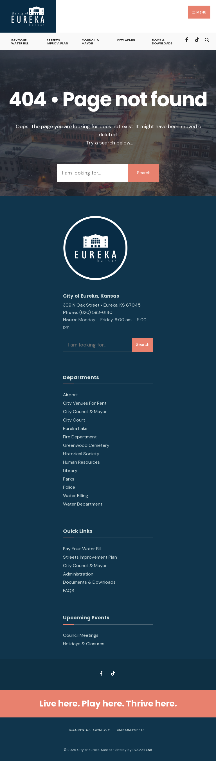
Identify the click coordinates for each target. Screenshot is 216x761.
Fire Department (80, 437)
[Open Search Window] (207, 39)
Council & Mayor (90, 42)
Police (69, 487)
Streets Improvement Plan (90, 557)
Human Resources (81, 462)
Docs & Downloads (162, 42)
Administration (78, 574)
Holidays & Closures (83, 644)
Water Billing (75, 496)
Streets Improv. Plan (57, 42)
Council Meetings (80, 635)
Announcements (130, 730)
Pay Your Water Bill (19, 42)
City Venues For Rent (85, 403)
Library (70, 471)
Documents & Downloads (89, 582)
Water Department (82, 504)
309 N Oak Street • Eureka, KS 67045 (102, 305)
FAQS (68, 591)
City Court (74, 420)
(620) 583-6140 (95, 312)
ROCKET (142, 750)
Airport (70, 395)
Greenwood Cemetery (86, 445)
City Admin (126, 40)
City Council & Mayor (85, 412)
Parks (68, 479)
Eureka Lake (75, 428)
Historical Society (81, 454)
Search (143, 173)
